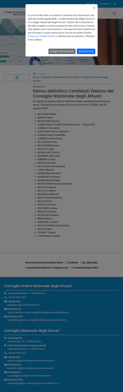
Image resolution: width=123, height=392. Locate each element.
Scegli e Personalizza (62, 51)
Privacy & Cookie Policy (41, 36)
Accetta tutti (86, 51)
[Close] (94, 7)
